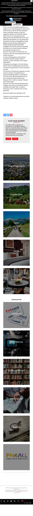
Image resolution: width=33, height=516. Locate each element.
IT (24, 503)
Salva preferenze (10, 22)
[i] (22, 18)
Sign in (15, 138)
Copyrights (16, 493)
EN (30, 503)
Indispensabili (17, 18)
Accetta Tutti (17, 24)
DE (27, 503)
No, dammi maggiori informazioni (16, 16)
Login (8, 138)
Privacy (25, 491)
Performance (17, 20)
